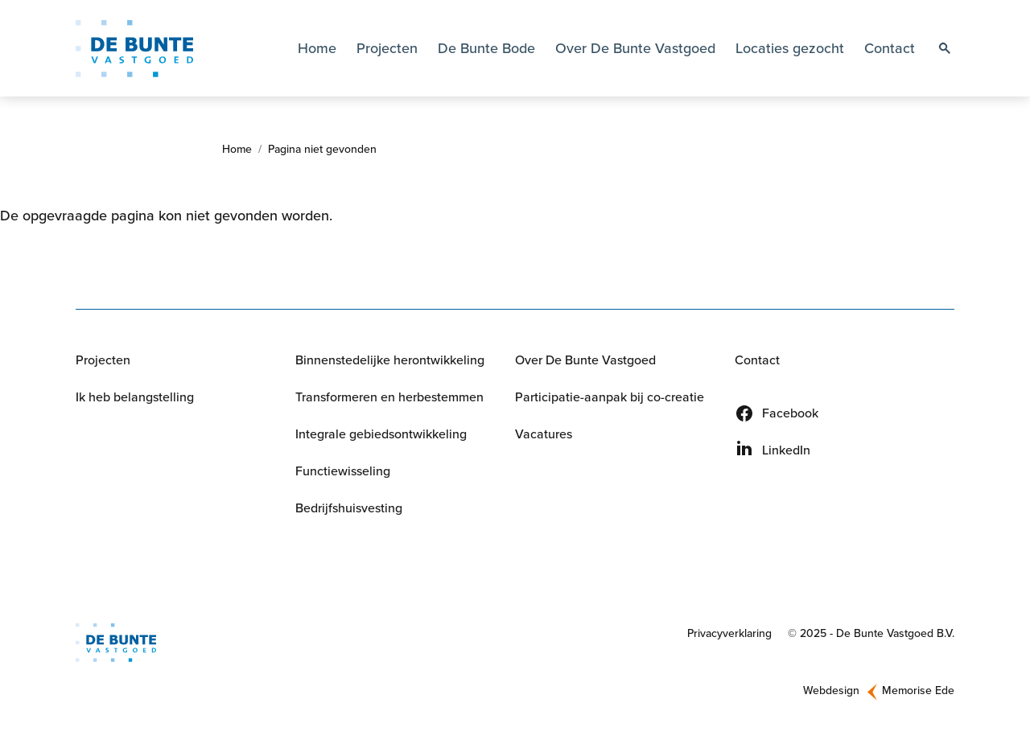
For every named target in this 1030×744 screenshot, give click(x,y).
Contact (889, 48)
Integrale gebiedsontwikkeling (381, 434)
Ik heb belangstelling (135, 397)
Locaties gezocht (789, 48)
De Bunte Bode (486, 48)
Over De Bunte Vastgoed (585, 360)
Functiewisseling (342, 471)
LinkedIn (786, 450)
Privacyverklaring (729, 633)
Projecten (387, 48)
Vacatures (543, 434)
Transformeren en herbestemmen (389, 397)
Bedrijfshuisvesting (348, 508)
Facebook (790, 413)
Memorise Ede (918, 690)
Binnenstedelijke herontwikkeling (389, 360)
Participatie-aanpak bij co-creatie (609, 397)
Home (317, 48)
